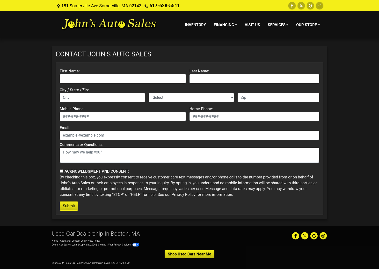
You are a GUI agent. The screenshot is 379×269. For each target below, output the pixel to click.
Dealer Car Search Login (65, 244)
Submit (69, 206)
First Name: (70, 71)
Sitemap (101, 244)
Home (55, 240)
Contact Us (78, 240)
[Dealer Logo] (109, 25)
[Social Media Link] (319, 5)
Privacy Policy (184, 194)
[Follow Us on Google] (310, 5)
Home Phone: (201, 109)
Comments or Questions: (81, 144)
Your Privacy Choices (123, 244)
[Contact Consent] (61, 171)
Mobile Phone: (72, 109)
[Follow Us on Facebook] (292, 5)
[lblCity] (102, 97)
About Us (65, 240)
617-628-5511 (163, 5)
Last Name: (199, 71)
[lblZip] (278, 97)
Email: (65, 127)
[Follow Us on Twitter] (301, 5)
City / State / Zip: (74, 90)
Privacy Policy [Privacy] (92, 240)
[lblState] (191, 97)
